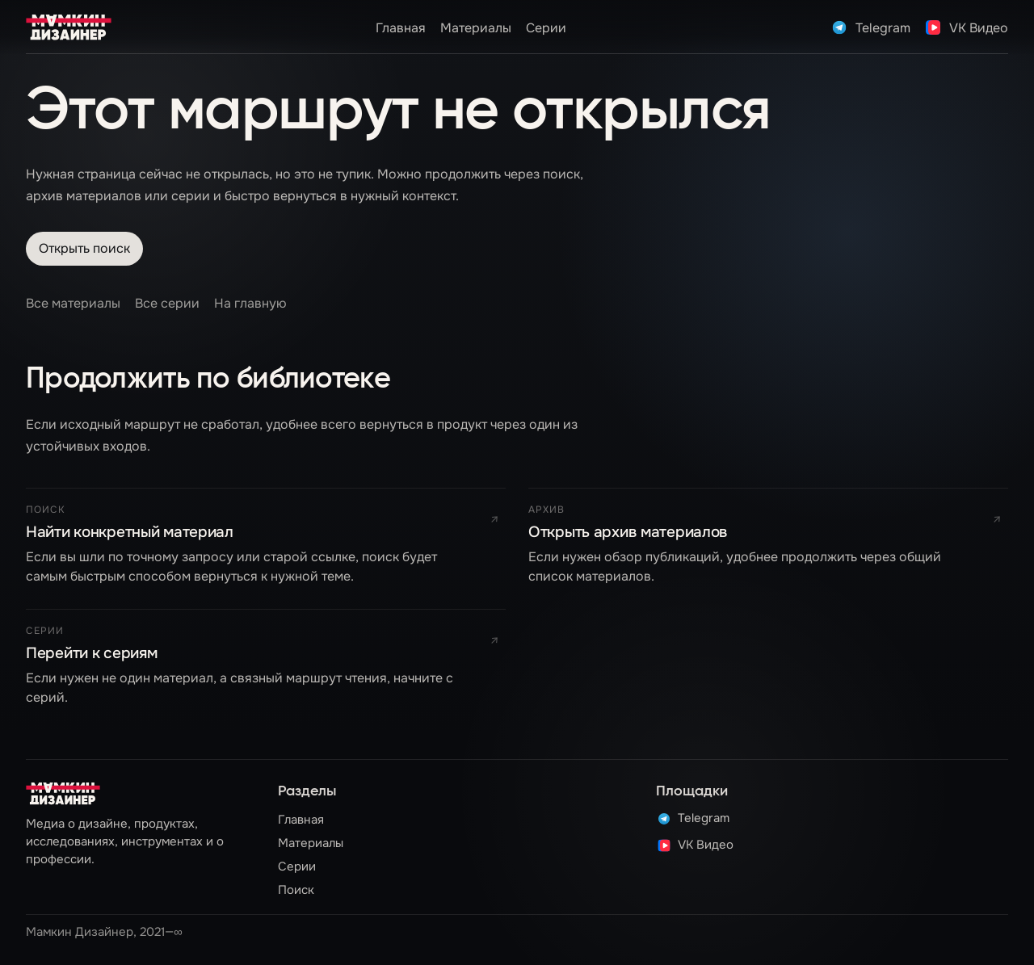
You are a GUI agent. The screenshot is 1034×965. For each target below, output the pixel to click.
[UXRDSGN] (68, 27)
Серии (546, 27)
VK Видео (694, 845)
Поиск (296, 890)
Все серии (167, 303)
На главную (250, 303)
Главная (401, 27)
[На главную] (63, 793)
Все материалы (73, 303)
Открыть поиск (84, 248)
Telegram (692, 819)
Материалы (475, 27)
